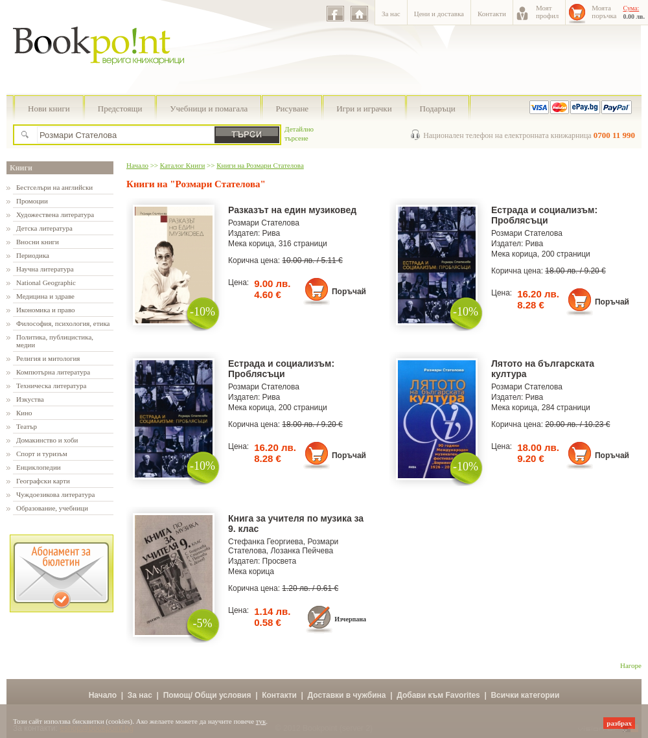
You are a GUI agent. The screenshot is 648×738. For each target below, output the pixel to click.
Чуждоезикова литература (55, 494)
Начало (137, 165)
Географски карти (43, 481)
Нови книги (49, 108)
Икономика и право (45, 310)
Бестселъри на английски (54, 187)
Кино (24, 413)
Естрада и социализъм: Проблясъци (544, 215)
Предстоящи (120, 108)
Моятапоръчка (604, 11)
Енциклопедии (38, 467)
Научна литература (45, 269)
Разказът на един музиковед (292, 210)
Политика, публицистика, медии (54, 341)
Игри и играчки (363, 108)
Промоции (32, 201)
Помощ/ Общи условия (207, 695)
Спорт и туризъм (41, 453)
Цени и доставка (439, 13)
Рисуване (291, 108)
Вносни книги (37, 242)
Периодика (32, 255)
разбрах (619, 723)
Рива (271, 233)
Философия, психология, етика (63, 323)
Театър (26, 426)
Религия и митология (48, 358)
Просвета (279, 561)
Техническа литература (51, 385)
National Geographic (46, 282)
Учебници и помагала (209, 108)
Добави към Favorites (438, 695)
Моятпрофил (547, 11)
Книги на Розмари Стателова (260, 165)
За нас (391, 13)
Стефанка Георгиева (265, 541)
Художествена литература (55, 214)
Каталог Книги (182, 165)
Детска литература (44, 228)
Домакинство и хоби (47, 440)
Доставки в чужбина (347, 695)
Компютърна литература (53, 372)
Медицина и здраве (45, 296)
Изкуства (30, 399)
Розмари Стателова (263, 222)
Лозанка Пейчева (301, 550)
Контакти (492, 13)
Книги (21, 167)
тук (261, 721)
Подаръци (438, 108)
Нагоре (631, 665)
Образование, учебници (52, 508)
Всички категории (525, 695)
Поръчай (349, 291)
